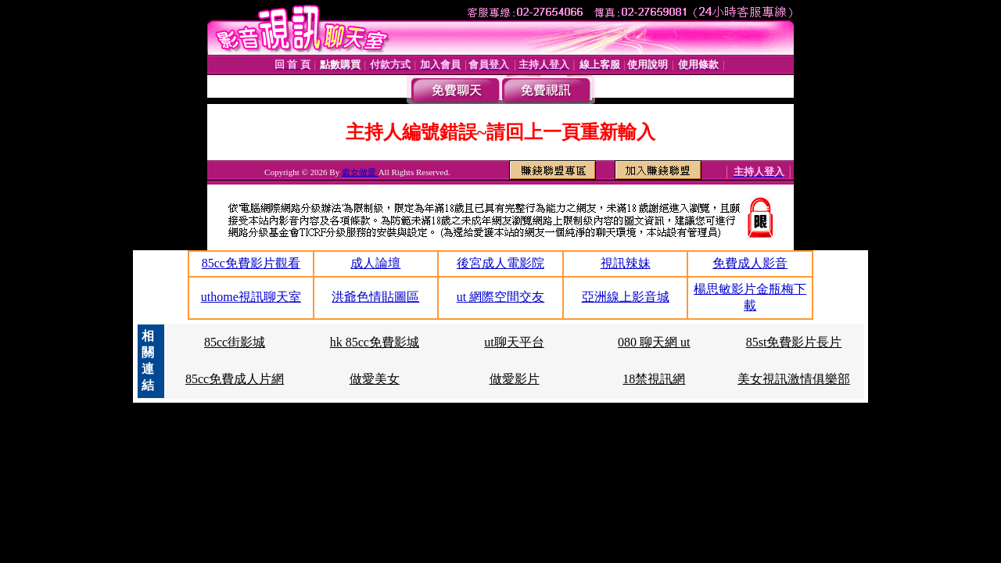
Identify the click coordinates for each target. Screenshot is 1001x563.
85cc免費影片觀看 (251, 263)
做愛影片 (515, 378)
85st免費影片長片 (794, 342)
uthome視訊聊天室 (251, 296)
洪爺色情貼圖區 (375, 296)
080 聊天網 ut (654, 342)
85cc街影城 (234, 342)
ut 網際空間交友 (500, 296)
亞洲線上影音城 (625, 296)
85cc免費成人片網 (234, 378)
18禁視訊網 (653, 378)
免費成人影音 (750, 263)
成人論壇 (375, 263)
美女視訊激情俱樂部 (793, 378)
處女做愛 (360, 172)
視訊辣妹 (626, 263)
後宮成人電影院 (500, 263)
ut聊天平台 (514, 342)
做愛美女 (375, 378)
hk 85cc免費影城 (374, 342)
